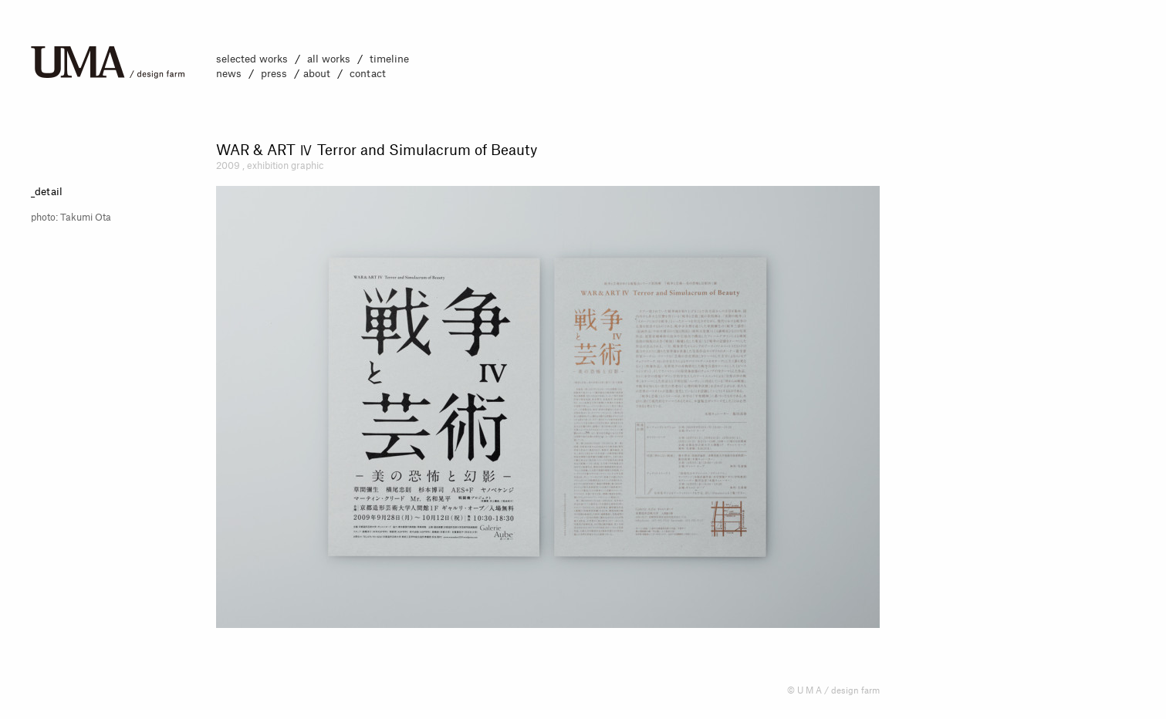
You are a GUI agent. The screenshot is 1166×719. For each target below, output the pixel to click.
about (316, 74)
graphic (307, 165)
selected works (252, 59)
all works (328, 59)
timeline (389, 59)
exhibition (269, 165)
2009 (228, 165)
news (229, 74)
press (274, 74)
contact (368, 74)
